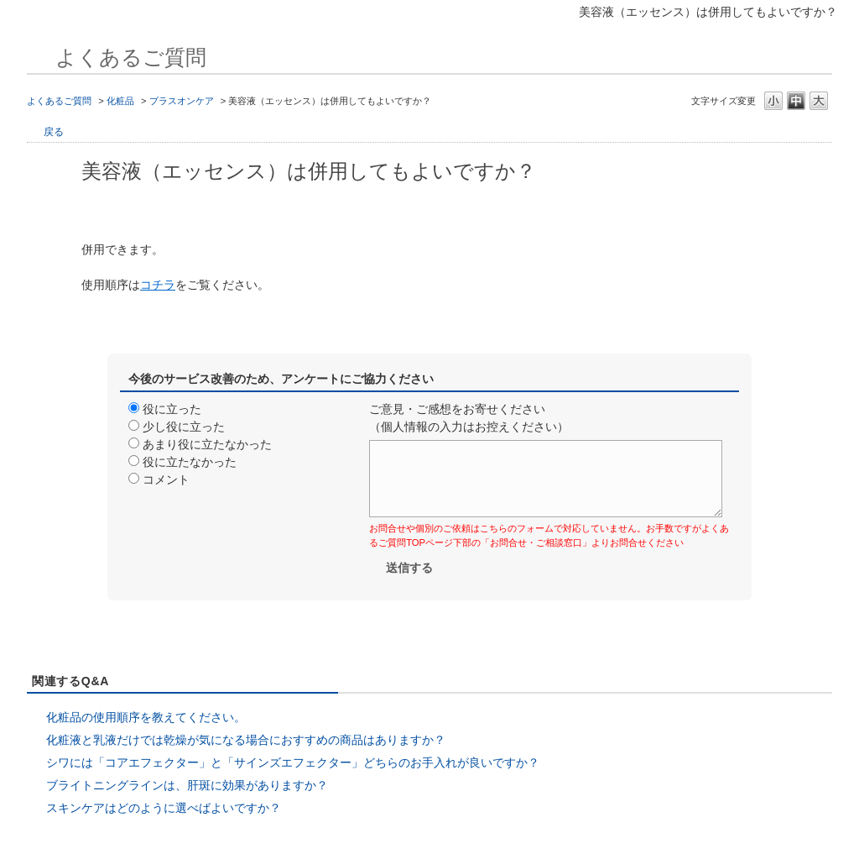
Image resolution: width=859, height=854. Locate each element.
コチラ (157, 284)
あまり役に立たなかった (207, 444)
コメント (166, 479)
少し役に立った (184, 426)
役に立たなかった (190, 462)
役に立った (172, 409)
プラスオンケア (181, 101)
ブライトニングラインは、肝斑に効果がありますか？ (187, 785)
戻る (54, 132)
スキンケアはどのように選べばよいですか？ (163, 808)
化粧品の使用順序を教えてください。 (146, 717)
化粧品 (120, 101)
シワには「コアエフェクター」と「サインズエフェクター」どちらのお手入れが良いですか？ (292, 762)
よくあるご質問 (59, 101)
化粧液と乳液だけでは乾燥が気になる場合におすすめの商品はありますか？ (245, 740)
